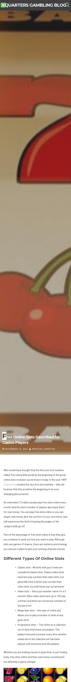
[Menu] (3, 5)
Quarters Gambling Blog (35, 5)
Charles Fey (10, 484)
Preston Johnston (43, 449)
